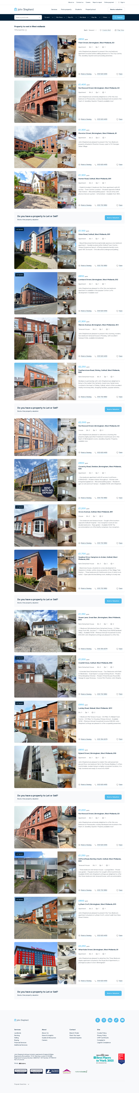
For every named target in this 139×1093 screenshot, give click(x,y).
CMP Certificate (103, 1038)
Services (54, 9)
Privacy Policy (102, 1035)
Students (78, 9)
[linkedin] (110, 1020)
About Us (45, 1033)
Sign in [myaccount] (121, 2)
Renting (17, 1035)
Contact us (79, 2)
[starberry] (22, 1063)
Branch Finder (74, 1033)
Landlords (17, 1033)
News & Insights (47, 1035)
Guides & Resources (49, 1038)
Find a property (66, 9)
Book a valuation (116, 9)
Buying (16, 1040)
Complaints (101, 1040)
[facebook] (97, 1020)
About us (71, 2)
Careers (88, 2)
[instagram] (104, 1020)
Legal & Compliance (104, 1042)
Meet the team (75, 1035)
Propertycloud (91, 9)
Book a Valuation (113, 218)
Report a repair (97, 2)
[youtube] (122, 1020)
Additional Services (20, 1045)
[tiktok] (116, 1020)
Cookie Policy (102, 1033)
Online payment (109, 2)
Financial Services (20, 1042)
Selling (16, 1038)
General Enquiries (76, 1038)
